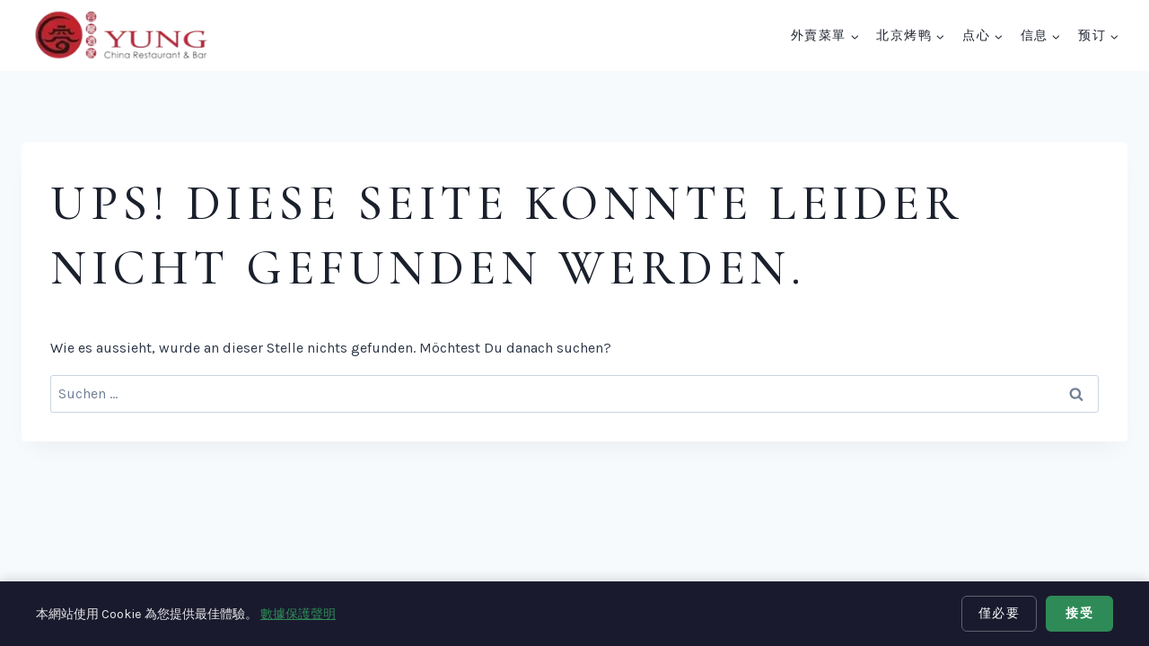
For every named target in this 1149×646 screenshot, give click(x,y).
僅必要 (999, 613)
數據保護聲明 (298, 614)
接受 (1079, 613)
